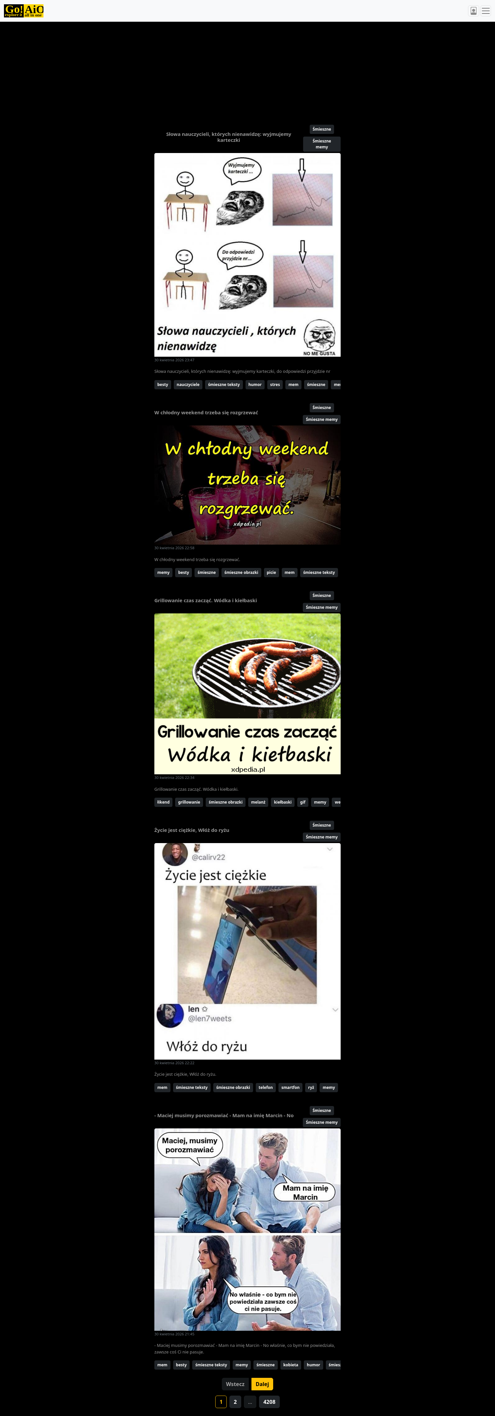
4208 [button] (269, 1401)
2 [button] (235, 1401)
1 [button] (221, 1401)
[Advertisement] (231, 70)
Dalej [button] (262, 1384)
